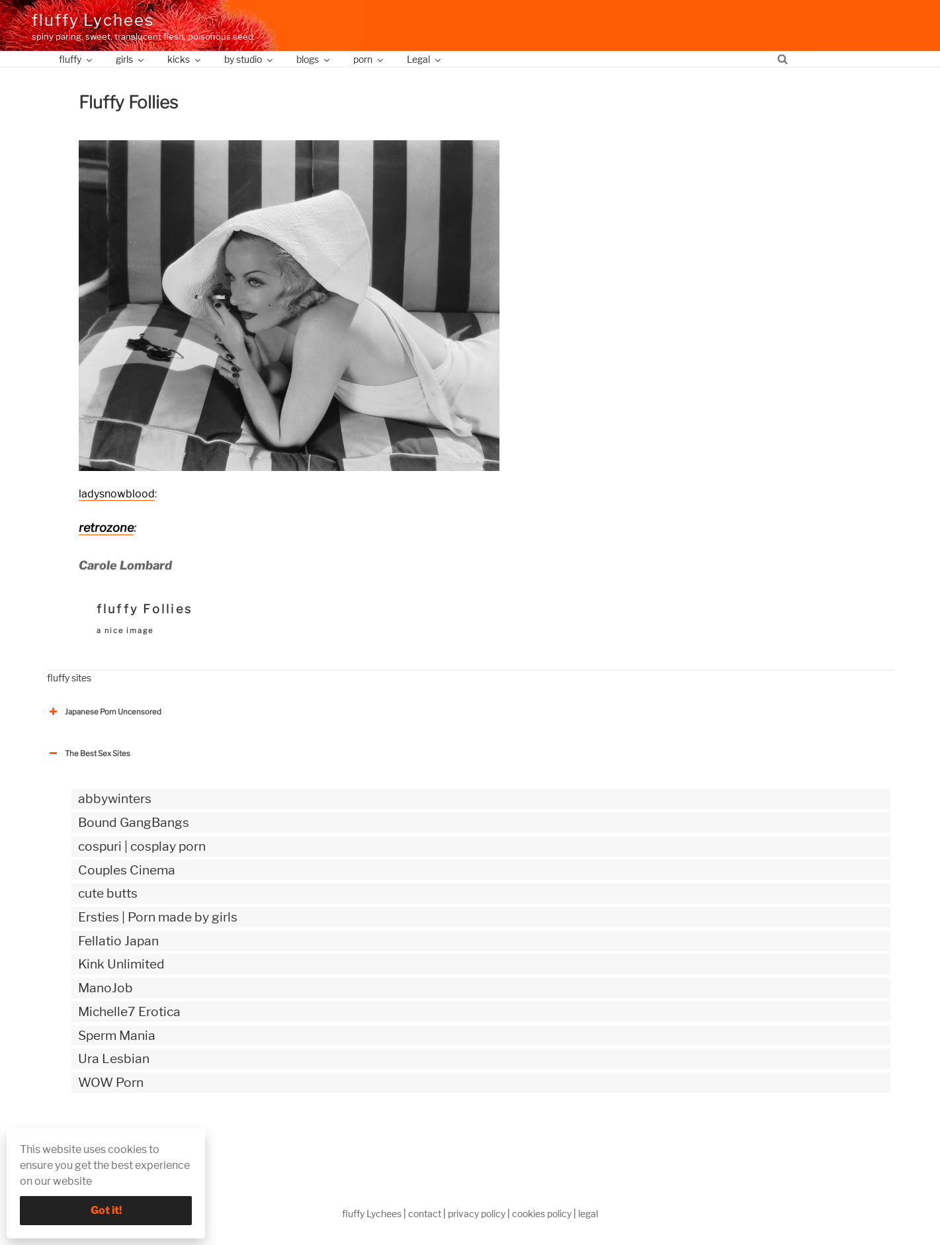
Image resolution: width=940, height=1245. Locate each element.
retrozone (106, 528)
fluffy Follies (145, 609)
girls (131, 59)
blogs (313, 59)
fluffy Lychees (93, 20)
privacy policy (476, 1213)
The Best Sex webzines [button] (96, 1137)
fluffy (76, 59)
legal (588, 1213)
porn (369, 59)
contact (424, 1213)
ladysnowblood (117, 494)
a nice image (125, 630)
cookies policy (542, 1213)
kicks (184, 59)
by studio (249, 59)
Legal (425, 59)
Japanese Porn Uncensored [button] (104, 711)
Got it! (106, 1210)
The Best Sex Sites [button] (88, 753)
